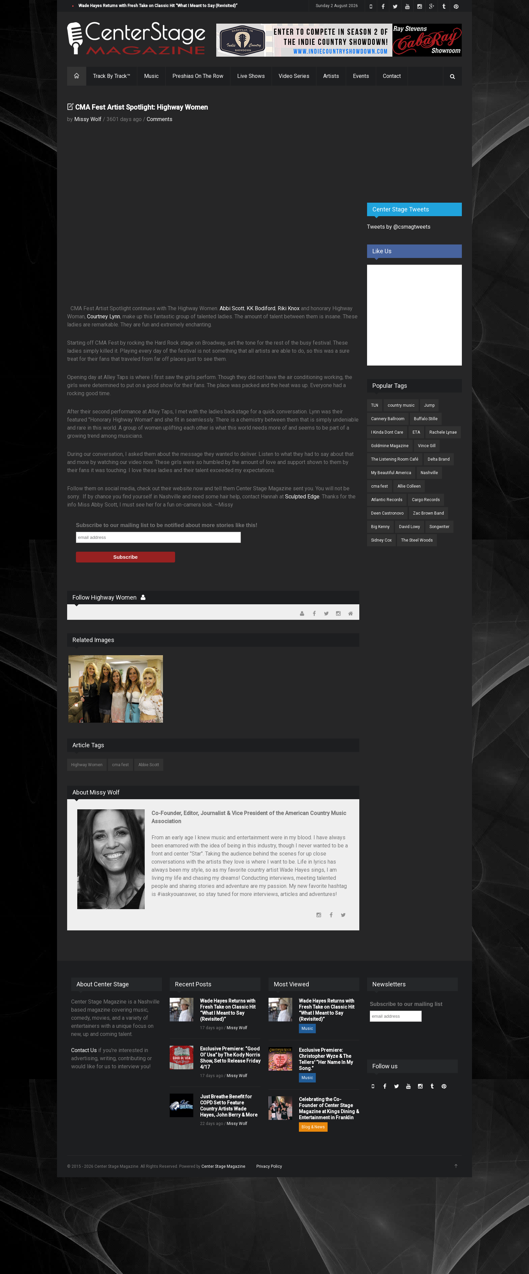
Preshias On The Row (197, 76)
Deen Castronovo (387, 513)
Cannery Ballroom (388, 418)
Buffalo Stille (426, 418)
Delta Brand (439, 459)
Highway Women (87, 764)
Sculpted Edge (302, 496)
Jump (429, 405)
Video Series (294, 76)
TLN (374, 405)
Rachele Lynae (443, 432)
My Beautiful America (391, 472)
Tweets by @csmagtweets (398, 227)
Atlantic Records (386, 499)
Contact (392, 76)
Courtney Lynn (103, 316)
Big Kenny (380, 526)
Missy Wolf (88, 119)
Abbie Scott (148, 764)
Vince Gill (427, 445)
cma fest (120, 764)
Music (151, 76)
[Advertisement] (417, 145)
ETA (416, 432)
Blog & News (313, 1127)
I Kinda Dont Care (387, 432)
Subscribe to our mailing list (406, 1004)
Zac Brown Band (428, 513)
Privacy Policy (269, 1166)
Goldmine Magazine (390, 445)
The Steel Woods (417, 540)
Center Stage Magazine (223, 1166)
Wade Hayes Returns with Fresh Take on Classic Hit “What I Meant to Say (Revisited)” (158, 5)
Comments (159, 119)
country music (401, 405)
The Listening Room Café (394, 459)
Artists (331, 76)
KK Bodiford (261, 308)
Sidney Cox (381, 540)
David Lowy (409, 526)
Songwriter (439, 526)
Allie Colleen (409, 486)
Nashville (429, 472)
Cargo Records (426, 499)
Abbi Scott (232, 308)
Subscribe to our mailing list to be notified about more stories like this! (166, 525)
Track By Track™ (111, 76)
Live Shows (251, 76)
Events (361, 76)
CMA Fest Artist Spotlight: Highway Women (141, 107)
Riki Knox (289, 308)
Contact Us (84, 1050)
